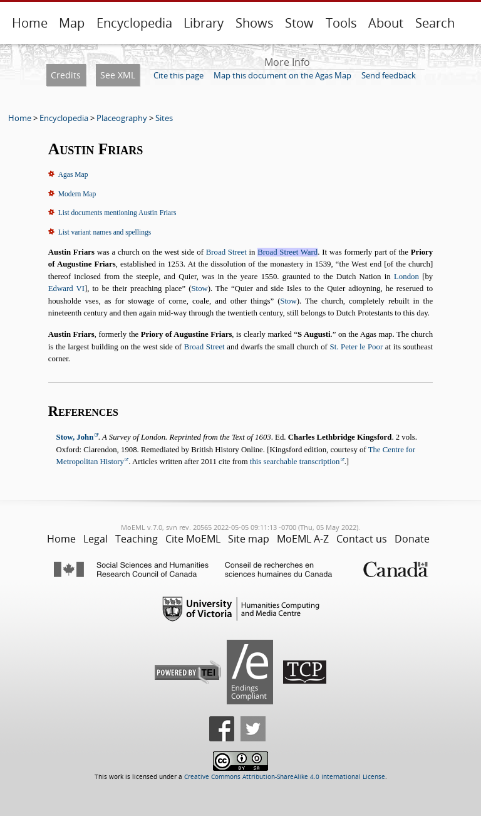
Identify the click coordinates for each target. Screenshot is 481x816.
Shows (254, 22)
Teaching (136, 539)
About (385, 22)
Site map (248, 539)
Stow (299, 22)
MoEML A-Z (303, 539)
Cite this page (178, 75)
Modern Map (77, 194)
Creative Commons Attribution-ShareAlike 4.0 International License (284, 777)
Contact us (361, 539)
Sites (164, 118)
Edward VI (66, 288)
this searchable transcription (295, 461)
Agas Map (73, 174)
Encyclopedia (134, 22)
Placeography (121, 118)
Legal (95, 539)
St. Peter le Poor (356, 346)
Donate (412, 539)
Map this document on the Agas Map (282, 75)
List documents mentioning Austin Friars (117, 212)
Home (30, 22)
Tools (341, 22)
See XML (117, 75)
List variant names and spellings (104, 232)
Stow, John (75, 437)
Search (435, 22)
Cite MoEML (192, 539)
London (406, 276)
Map (72, 22)
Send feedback (388, 75)
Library (204, 22)
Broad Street (226, 252)
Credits (66, 75)
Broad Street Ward (287, 252)
